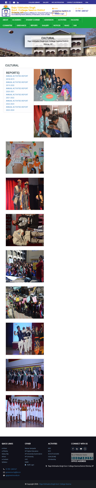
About (6, 19)
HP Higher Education (31, 451)
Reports (35, 25)
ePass (4, 456)
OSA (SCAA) (52, 456)
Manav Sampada (30, 448)
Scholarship (52, 459)
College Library (34, 2)
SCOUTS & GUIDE (53, 454)
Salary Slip (5, 454)
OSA (86, 2)
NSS (49, 448)
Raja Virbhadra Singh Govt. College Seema (55, 484)
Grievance (23, 25)
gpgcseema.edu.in (12, 475)
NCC (49, 451)
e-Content (5, 459)
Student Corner (34, 19)
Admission (50, 19)
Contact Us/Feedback (74, 2)
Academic (18, 19)
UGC (26, 459)
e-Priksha (5, 451)
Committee (9, 25)
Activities (63, 19)
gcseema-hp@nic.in (61, 10)
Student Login (59, 14)
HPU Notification (58, 2)
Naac (67, 25)
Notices (58, 25)
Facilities (76, 19)
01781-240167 (82, 10)
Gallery (46, 2)
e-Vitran (4, 448)
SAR (76, 25)
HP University (29, 456)
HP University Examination (33, 454)
